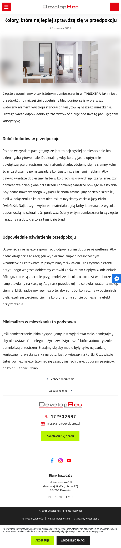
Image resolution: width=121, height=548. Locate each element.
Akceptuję (42, 540)
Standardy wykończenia (86, 518)
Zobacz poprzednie (62, 379)
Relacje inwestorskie (59, 518)
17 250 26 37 (63, 416)
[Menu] (6, 7)
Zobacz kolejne (58, 390)
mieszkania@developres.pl (63, 423)
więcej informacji (73, 540)
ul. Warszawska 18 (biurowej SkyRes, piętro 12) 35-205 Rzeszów (60, 486)
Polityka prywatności (32, 518)
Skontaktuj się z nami (60, 436)
